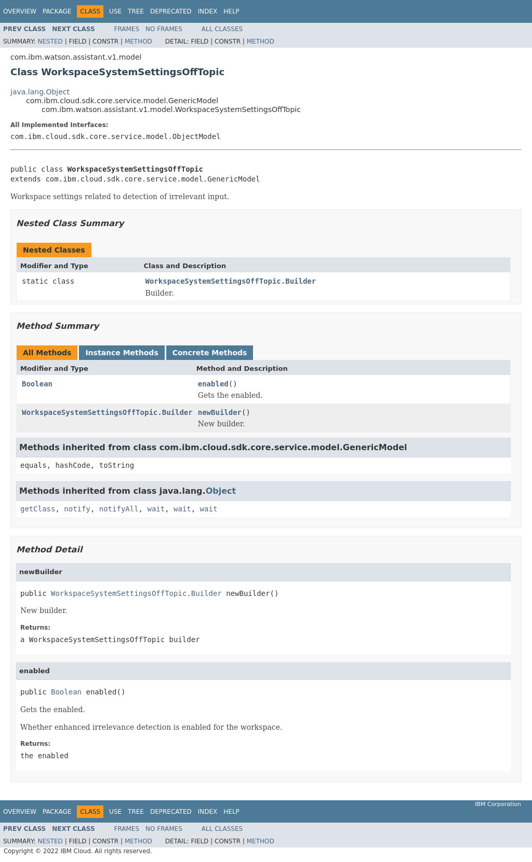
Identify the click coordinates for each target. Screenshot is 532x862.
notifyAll (119, 509)
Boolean (37, 384)
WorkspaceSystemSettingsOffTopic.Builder (230, 281)
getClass (37, 509)
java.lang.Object (40, 92)
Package (57, 11)
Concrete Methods (209, 353)
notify (77, 509)
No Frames (163, 29)
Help (231, 11)
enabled (213, 384)
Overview (19, 11)
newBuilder (220, 412)
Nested (49, 41)
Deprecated (171, 11)
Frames (127, 29)
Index (208, 11)
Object (221, 491)
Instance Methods (121, 353)
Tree (136, 11)
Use (115, 11)
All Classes (222, 29)
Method (138, 41)
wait (156, 509)
